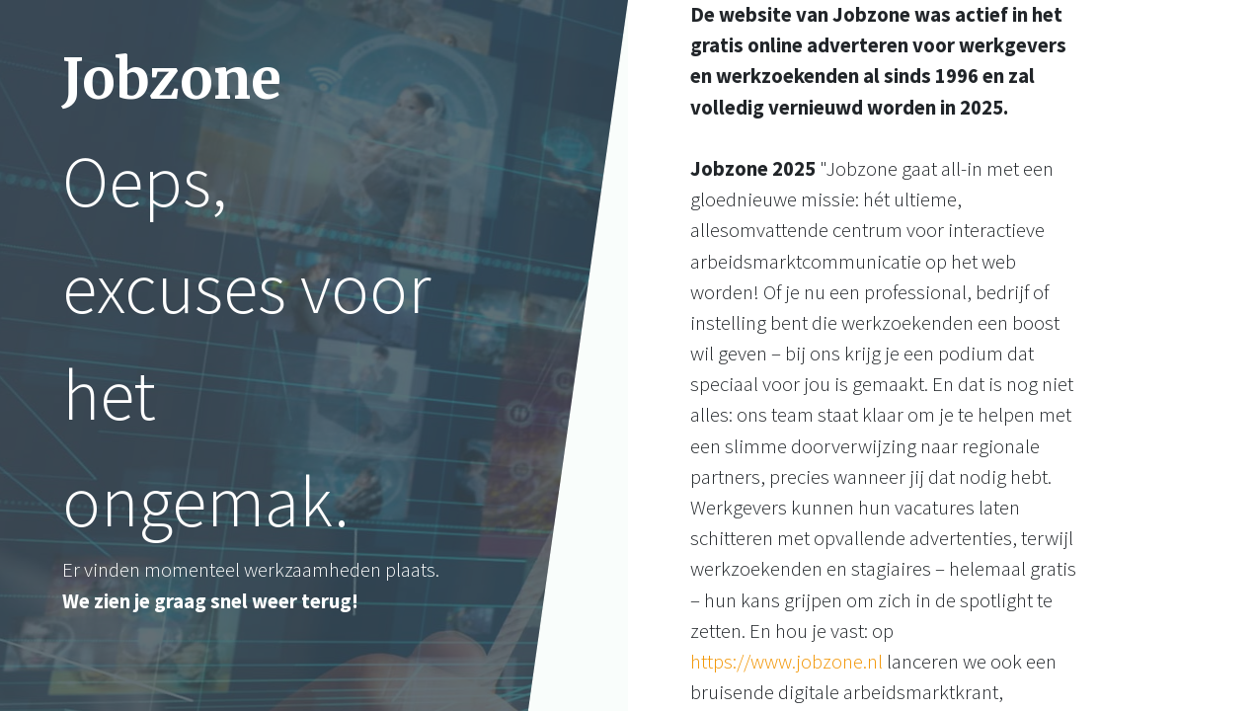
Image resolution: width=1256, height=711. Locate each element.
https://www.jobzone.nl (786, 661)
